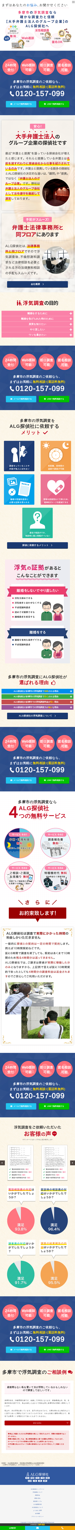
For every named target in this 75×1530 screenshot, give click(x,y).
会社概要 (37, 1513)
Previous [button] (2, 1162)
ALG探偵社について (37, 1507)
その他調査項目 (37, 1504)
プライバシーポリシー (37, 1516)
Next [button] (72, 1162)
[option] (55, 1163)
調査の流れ (37, 1498)
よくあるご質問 (37, 1510)
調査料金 (37, 1495)
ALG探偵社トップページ (37, 1489)
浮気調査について (37, 1492)
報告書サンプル (37, 1501)
